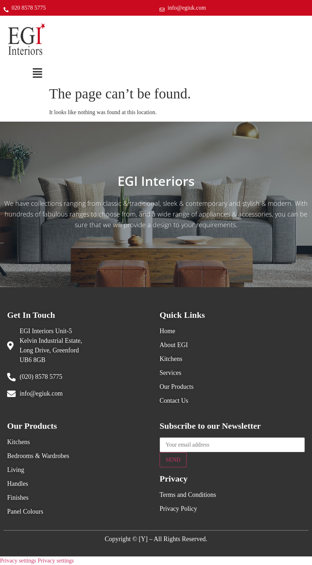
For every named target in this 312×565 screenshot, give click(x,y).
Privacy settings (18, 561)
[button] (37, 73)
